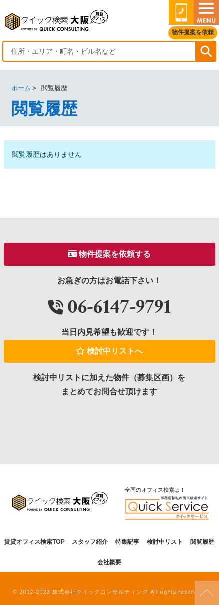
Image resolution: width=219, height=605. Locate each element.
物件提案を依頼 (193, 32)
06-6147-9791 (109, 307)
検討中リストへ (109, 351)
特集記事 (128, 542)
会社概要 (110, 562)
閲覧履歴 (202, 542)
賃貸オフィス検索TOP (34, 542)
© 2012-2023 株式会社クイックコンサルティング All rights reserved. (109, 592)
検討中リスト (165, 542)
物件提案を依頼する (109, 254)
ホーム (21, 88)
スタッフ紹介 (90, 542)
